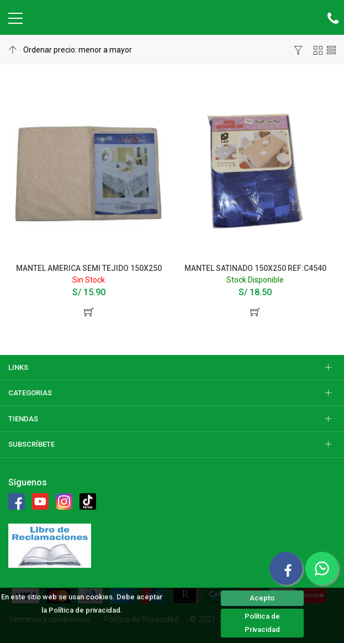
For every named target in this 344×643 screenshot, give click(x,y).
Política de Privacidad (262, 623)
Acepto (262, 598)
